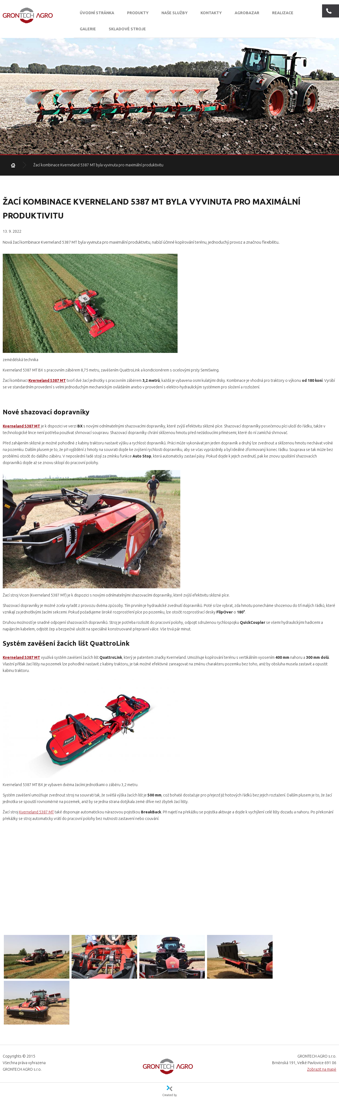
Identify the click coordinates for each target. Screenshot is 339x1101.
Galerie (88, 29)
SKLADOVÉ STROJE (127, 29)
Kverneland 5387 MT (47, 380)
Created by (169, 1094)
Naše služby (174, 13)
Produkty (138, 13)
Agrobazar (247, 13)
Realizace (282, 13)
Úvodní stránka (97, 13)
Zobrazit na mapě (321, 1069)
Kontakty (211, 13)
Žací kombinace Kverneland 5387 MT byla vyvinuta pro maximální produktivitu (98, 165)
